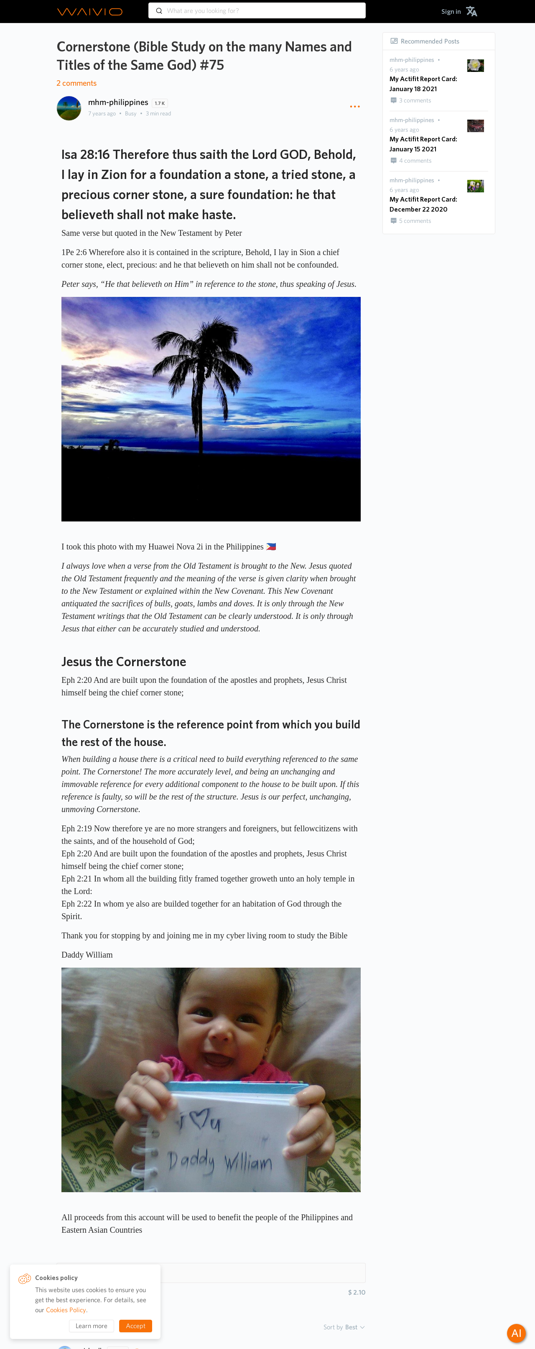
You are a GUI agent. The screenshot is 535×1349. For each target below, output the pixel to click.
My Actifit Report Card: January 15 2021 (423, 144)
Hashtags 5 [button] (84, 1272)
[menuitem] (451, 11)
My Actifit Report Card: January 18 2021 (423, 83)
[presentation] (412, 60)
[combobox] (257, 6)
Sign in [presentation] (451, 11)
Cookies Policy (66, 1310)
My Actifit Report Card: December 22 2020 (423, 204)
